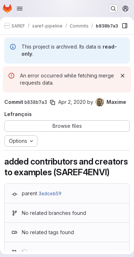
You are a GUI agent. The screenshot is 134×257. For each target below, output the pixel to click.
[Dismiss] (122, 75)
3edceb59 (50, 193)
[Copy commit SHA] (52, 102)
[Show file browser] (124, 25)
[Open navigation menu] (19, 8)
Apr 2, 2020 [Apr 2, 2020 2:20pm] (72, 102)
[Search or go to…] (113, 8)
